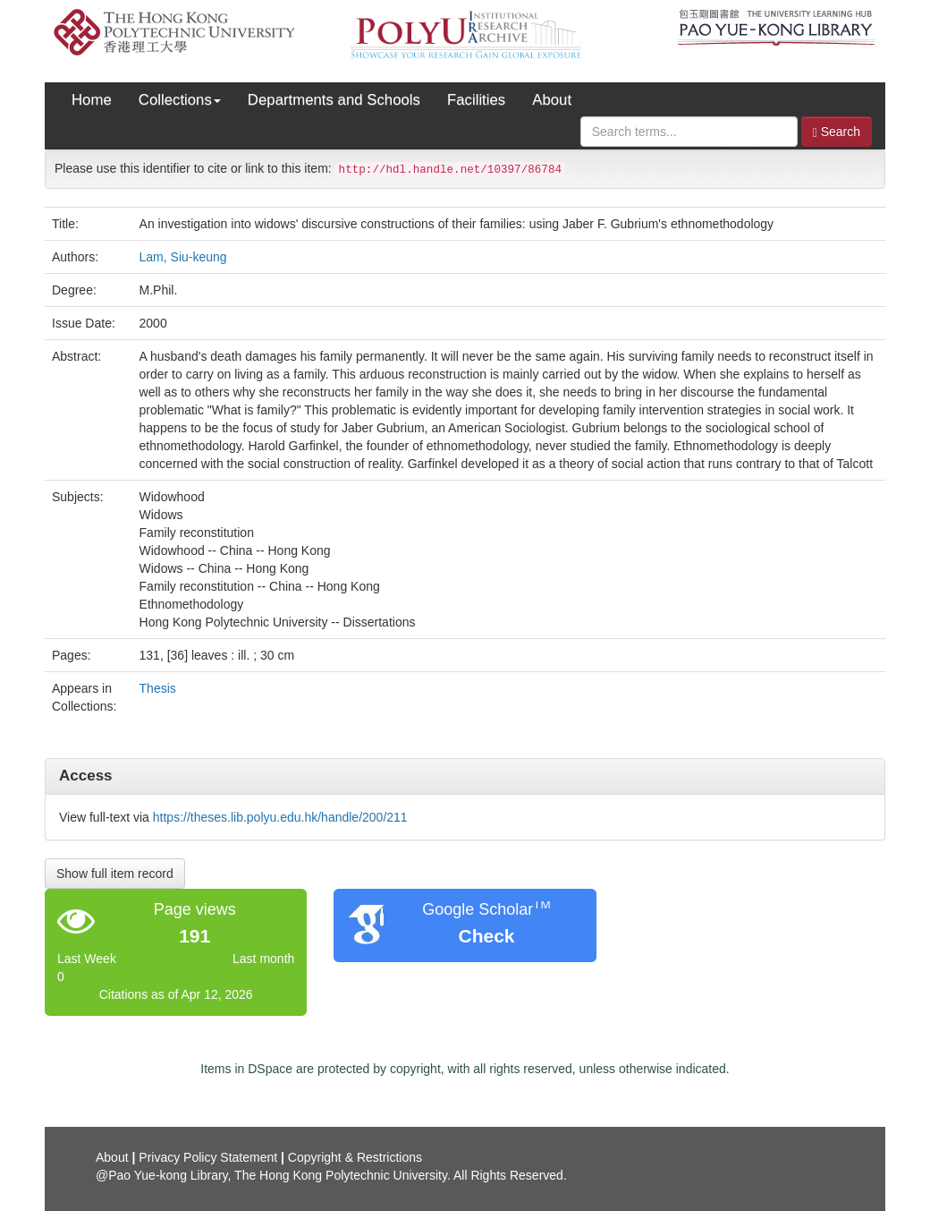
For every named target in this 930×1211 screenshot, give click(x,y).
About (551, 99)
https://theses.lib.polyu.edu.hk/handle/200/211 (280, 817)
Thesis (158, 688)
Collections (180, 99)
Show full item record (114, 873)
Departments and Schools (334, 99)
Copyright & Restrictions (355, 1157)
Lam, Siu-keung (183, 257)
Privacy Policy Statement (208, 1157)
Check (486, 935)
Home (92, 99)
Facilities (476, 99)
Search (836, 132)
